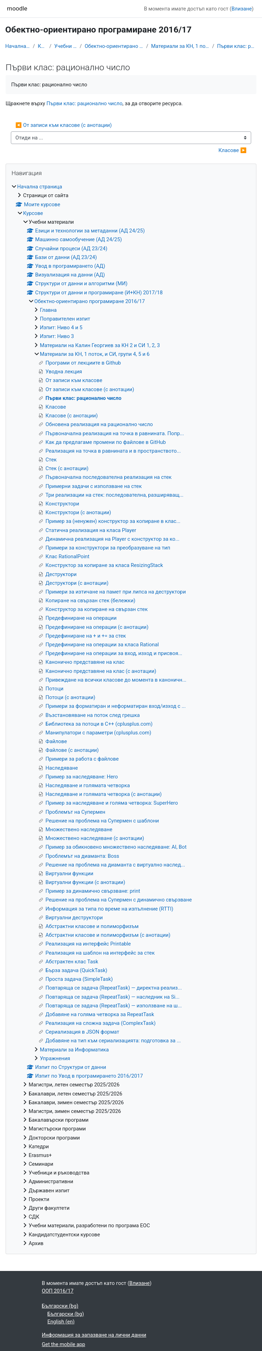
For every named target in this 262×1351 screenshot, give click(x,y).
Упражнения (55, 1058)
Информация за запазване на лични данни (94, 1335)
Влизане (242, 9)
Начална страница (17, 46)
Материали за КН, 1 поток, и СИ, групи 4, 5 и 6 (180, 46)
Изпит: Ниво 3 (57, 336)
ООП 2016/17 (58, 1291)
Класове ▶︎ (232, 150)
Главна (48, 310)
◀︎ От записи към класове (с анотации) (63, 125)
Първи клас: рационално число (237, 46)
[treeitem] (131, 715)
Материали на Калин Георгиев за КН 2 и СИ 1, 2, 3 (100, 345)
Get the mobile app (63, 1344)
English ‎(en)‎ (61, 1321)
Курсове (42, 46)
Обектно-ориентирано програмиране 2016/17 (114, 46)
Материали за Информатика (74, 1050)
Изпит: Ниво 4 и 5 (61, 327)
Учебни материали (65, 46)
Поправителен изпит (65, 319)
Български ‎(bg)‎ (60, 1306)
